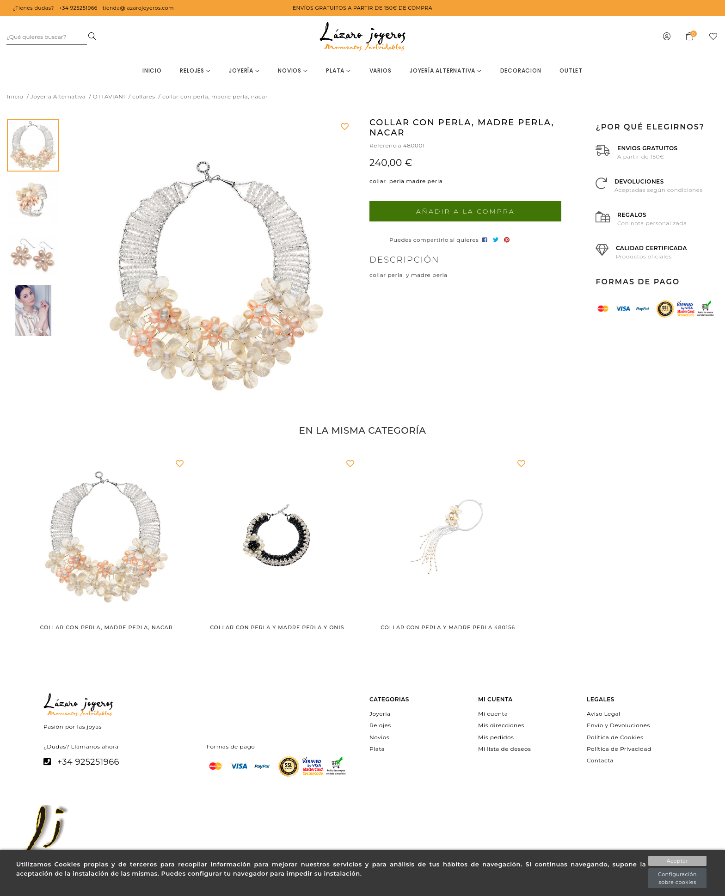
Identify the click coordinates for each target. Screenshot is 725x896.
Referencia (385, 145)
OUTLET (571, 70)
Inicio (152, 70)
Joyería (244, 70)
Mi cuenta (493, 713)
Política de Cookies (615, 736)
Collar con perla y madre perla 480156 (448, 627)
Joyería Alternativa (446, 70)
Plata (338, 70)
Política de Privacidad (619, 748)
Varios (380, 70)
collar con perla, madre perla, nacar (106, 627)
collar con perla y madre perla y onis (277, 627)
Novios (292, 70)
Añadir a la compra (465, 211)
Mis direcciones (501, 725)
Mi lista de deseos (504, 748)
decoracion (520, 70)
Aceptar (677, 861)
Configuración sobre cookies (677, 878)
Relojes (195, 70)
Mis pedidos (496, 736)
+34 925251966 (88, 762)
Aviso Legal (604, 713)
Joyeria (379, 713)
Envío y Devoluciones (618, 725)
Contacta (600, 760)
